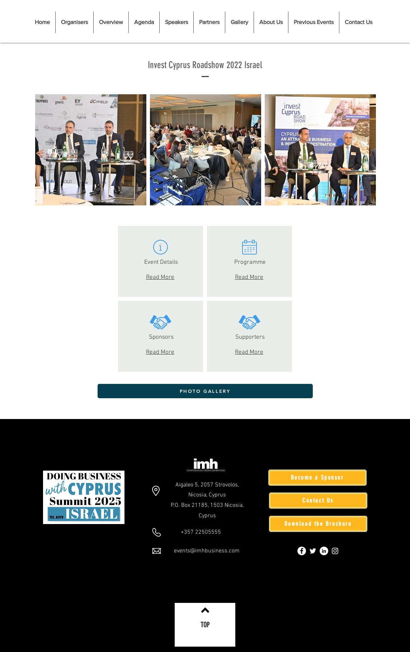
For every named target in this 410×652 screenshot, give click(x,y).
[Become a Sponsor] (317, 478)
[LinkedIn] (324, 551)
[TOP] (205, 625)
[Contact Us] (318, 500)
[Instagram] (335, 551)
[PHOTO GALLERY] (205, 391)
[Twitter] (312, 551)
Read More (160, 277)
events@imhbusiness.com (207, 551)
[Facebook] (301, 551)
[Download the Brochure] (318, 524)
